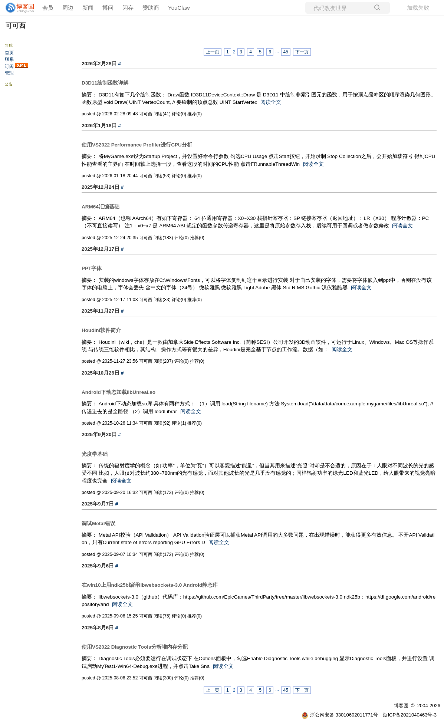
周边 (67, 7)
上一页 (212, 52)
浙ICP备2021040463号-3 (410, 715)
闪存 (128, 7)
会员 (47, 7)
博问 (108, 7)
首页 (9, 52)
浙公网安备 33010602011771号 (340, 715)
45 (285, 52)
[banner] (17, 8)
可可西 (16, 25)
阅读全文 (270, 102)
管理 (9, 73)
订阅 (9, 66)
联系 (9, 59)
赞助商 (150, 7)
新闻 (87, 7)
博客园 (401, 705)
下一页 (302, 52)
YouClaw (179, 7)
